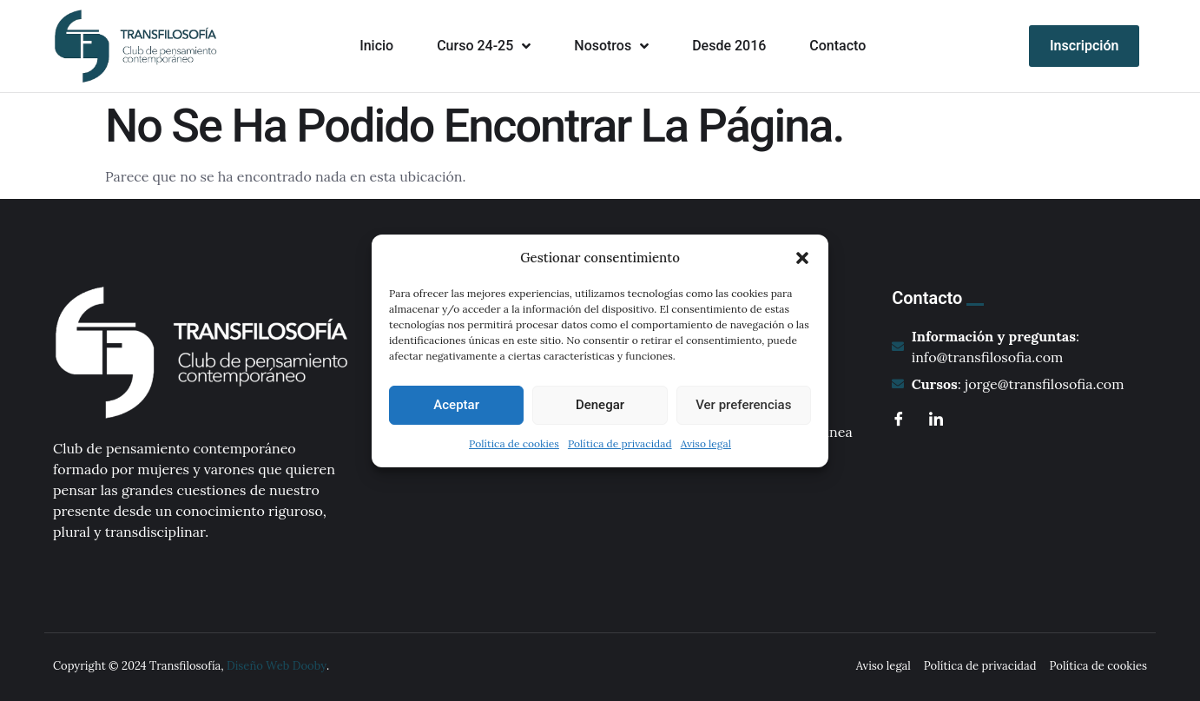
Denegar (600, 405)
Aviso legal (706, 443)
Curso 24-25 (484, 46)
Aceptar (456, 405)
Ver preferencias (743, 405)
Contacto (837, 45)
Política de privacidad (620, 443)
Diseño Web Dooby (276, 665)
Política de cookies (514, 443)
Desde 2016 (729, 45)
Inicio (376, 45)
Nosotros (611, 46)
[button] (802, 258)
